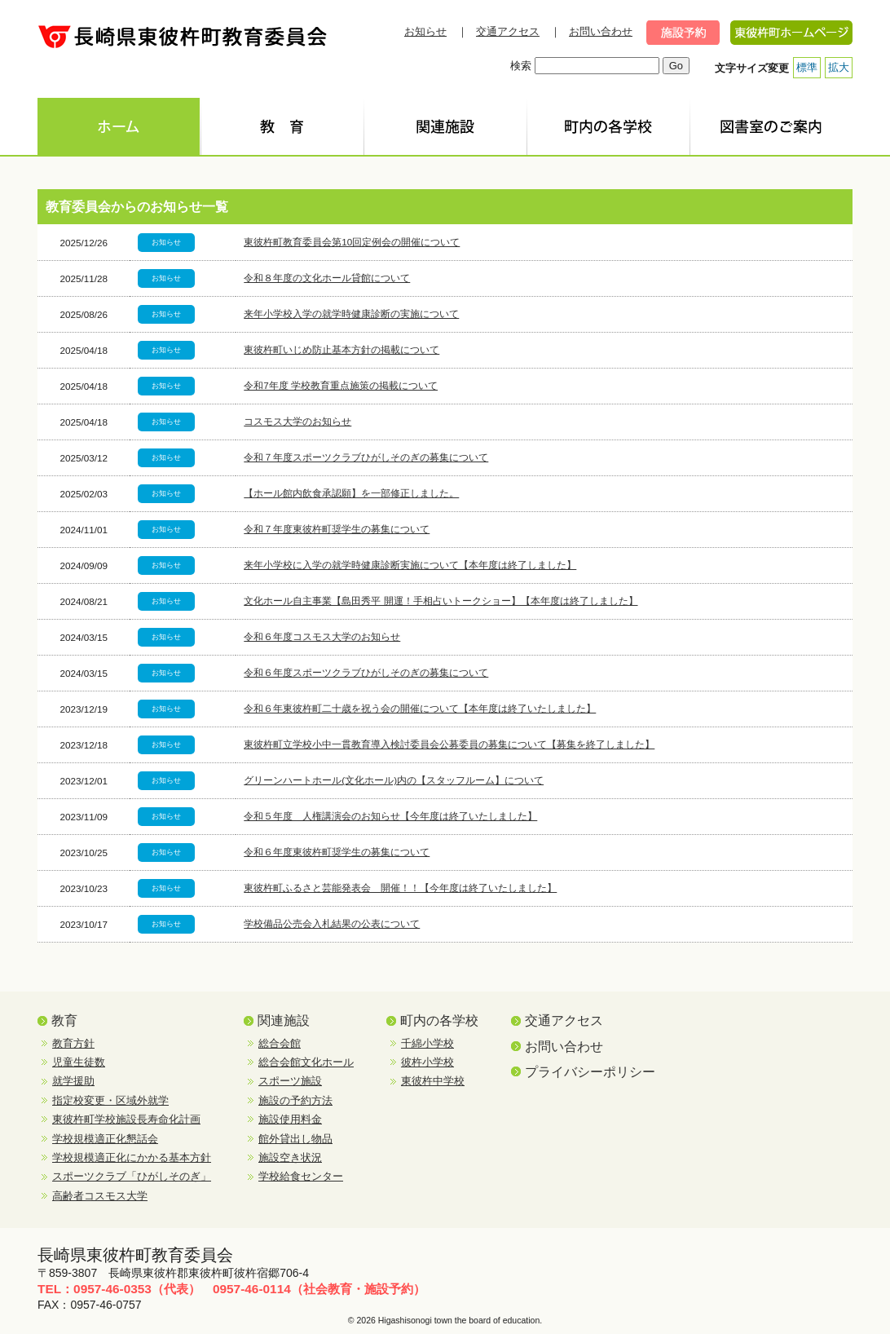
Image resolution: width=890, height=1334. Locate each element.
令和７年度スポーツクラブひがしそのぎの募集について (366, 457)
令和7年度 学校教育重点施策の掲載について (341, 385)
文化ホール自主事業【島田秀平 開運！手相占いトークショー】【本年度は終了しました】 (440, 600)
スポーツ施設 (290, 1081)
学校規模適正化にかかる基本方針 (131, 1157)
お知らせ (425, 31)
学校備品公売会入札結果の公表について (332, 923)
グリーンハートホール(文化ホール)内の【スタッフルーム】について (394, 780)
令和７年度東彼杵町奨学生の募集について (337, 528)
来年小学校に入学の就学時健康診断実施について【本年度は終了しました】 (410, 564)
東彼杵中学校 (433, 1081)
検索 (520, 66)
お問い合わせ (600, 31)
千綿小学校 (427, 1043)
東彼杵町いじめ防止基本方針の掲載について (341, 349)
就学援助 (73, 1081)
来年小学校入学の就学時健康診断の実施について (351, 313)
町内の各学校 (439, 1020)
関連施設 (284, 1020)
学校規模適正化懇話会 (105, 1139)
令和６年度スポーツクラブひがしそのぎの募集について (366, 672)
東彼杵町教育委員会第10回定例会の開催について (352, 241)
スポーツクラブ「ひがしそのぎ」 (131, 1176)
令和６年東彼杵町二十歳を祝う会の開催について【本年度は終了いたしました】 (420, 708)
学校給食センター (300, 1176)
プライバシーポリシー (590, 1072)
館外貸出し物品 (295, 1139)
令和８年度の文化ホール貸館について (327, 277)
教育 (64, 1020)
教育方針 (73, 1043)
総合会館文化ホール (306, 1062)
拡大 (838, 67)
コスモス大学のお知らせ (297, 421)
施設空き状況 (290, 1157)
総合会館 (279, 1043)
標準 (806, 67)
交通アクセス (508, 31)
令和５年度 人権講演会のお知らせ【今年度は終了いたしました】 (390, 816)
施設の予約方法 (295, 1100)
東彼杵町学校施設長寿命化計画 (126, 1119)
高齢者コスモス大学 (100, 1196)
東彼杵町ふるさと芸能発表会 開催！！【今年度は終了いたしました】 (400, 887)
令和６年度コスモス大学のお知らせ (322, 636)
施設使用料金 (290, 1119)
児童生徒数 (78, 1062)
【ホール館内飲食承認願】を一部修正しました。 (351, 493)
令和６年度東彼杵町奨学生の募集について (337, 851)
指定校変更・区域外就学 (110, 1100)
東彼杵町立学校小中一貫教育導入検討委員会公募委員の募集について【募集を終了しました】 (449, 744)
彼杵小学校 (427, 1062)
